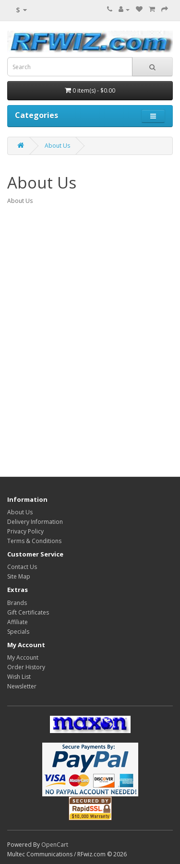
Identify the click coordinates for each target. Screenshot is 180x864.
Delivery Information (35, 522)
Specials (18, 631)
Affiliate (17, 622)
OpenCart (54, 844)
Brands (17, 603)
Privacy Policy (25, 531)
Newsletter (21, 686)
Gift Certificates (28, 612)
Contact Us (22, 567)
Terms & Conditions (34, 541)
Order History (26, 667)
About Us (57, 146)
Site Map (18, 576)
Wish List (19, 677)
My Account (22, 657)
